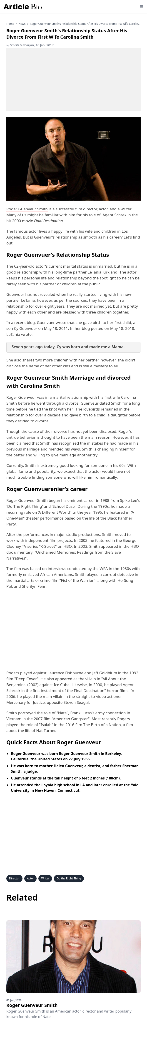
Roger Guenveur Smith (27, 209)
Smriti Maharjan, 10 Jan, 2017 (30, 45)
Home (10, 24)
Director (14, 878)
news (21, 24)
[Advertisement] (73, 79)
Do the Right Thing (69, 878)
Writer (45, 878)
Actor (30, 878)
